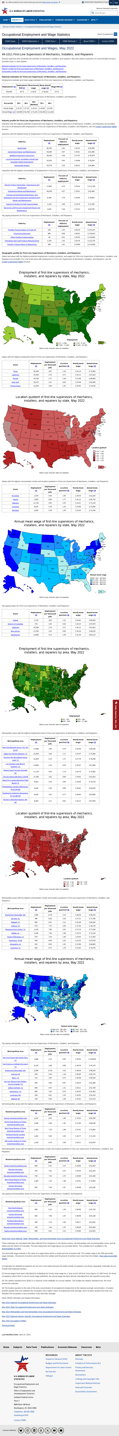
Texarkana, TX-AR (15, 940)
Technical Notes (8, 1325)
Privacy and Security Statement (84, 1369)
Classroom (86, 1347)
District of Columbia (15, 624)
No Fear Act (51, 1371)
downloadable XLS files (11, 1249)
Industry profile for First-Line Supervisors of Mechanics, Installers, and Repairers (33, 68)
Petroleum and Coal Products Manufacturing (22, 241)
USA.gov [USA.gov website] (49, 1375)
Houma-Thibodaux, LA (15, 937)
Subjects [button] (16, 20)
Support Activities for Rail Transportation (22, 204)
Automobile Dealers (22, 165)
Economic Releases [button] (64, 20)
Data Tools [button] (30, 20)
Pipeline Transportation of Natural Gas (22, 244)
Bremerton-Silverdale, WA (15, 915)
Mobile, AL (15, 933)
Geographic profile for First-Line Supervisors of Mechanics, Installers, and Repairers (34, 71)
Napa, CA (15, 1078)
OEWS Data (50, 41)
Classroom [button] (82, 20)
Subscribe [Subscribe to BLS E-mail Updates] (114, 8)
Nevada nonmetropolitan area (15, 1176)
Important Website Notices (87, 1383)
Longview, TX (15, 948)
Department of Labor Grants (59, 1367)
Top (116, 2)
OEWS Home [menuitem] (10, 41)
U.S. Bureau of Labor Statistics (26, 11)
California (15, 375)
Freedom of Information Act (88, 1363)
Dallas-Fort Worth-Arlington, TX (15, 754)
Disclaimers (80, 1374)
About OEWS (89, 41)
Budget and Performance (57, 1363)
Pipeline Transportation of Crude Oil (22, 230)
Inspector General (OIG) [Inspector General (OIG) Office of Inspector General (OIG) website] (56, 1359)
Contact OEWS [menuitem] (108, 41)
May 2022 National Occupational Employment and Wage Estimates (29, 1303)
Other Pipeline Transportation (22, 237)
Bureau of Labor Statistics (13, 26)
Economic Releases (67, 1347)
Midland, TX (15, 922)
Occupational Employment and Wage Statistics (43, 26)
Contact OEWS (20, 1420)
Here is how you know (50, 2)
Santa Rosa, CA (15, 1091)
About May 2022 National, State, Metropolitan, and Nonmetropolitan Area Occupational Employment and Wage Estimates (51, 1239)
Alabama (15, 503)
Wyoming (15, 496)
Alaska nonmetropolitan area (15, 1166)
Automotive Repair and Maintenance (22, 152)
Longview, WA (15, 1095)
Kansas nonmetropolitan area (15, 1118)
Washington (15, 635)
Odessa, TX (15, 926)
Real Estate (22, 148)
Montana (15, 510)
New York (15, 382)
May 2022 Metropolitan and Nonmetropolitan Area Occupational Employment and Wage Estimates (41, 1312)
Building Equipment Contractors (22, 155)
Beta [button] (93, 20)
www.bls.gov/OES (21, 1415)
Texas (15, 371)
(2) (48, 88)
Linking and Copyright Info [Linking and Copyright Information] (87, 1379)
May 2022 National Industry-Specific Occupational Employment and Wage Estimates (36, 1316)
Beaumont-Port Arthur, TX (15, 929)
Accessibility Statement (86, 1391)
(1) (15, 86)
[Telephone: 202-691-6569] (28, 1411)
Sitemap (79, 1359)
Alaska (15, 499)
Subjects (17, 1347)
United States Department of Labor (95, 2)
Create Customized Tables (106, 127)
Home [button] (5, 20)
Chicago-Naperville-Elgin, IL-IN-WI (15, 777)
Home (6, 1347)
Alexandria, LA (15, 944)
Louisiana (15, 506)
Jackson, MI (15, 1074)
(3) (24, 88)
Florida (15, 378)
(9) (68, 366)
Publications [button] (45, 20)
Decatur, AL (15, 918)
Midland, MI (15, 1099)
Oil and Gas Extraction (22, 233)
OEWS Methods (69, 41)
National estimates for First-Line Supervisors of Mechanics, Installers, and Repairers (34, 66)
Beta (98, 1347)
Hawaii (15, 620)
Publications (47, 1347)
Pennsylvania (15, 386)
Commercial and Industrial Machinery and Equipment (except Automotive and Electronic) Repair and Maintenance (22, 198)
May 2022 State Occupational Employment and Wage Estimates (28, 1307)
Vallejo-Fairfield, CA (15, 1088)
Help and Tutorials (83, 1387)
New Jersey (15, 631)
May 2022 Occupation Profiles (14, 1321)
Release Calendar (103, 8)
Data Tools (31, 1347)
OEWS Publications (29, 41)
